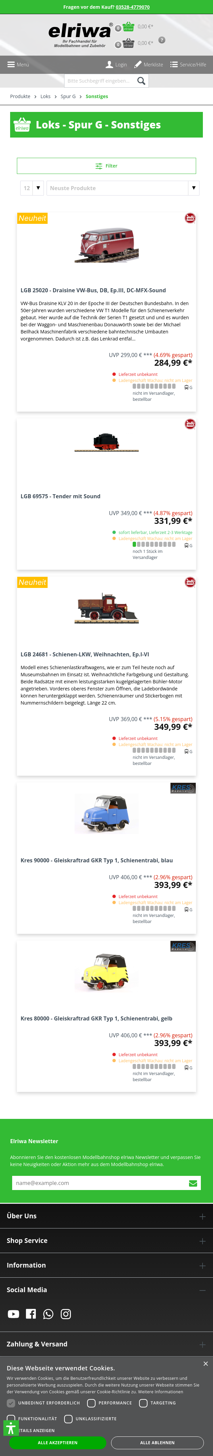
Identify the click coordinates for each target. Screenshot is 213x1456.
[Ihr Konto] (116, 64)
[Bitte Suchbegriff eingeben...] (98, 81)
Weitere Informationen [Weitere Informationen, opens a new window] (160, 1392)
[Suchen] (141, 81)
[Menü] (18, 64)
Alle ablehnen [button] (157, 1443)
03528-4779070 (133, 7)
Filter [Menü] (106, 165)
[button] (11, 1428)
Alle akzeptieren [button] (58, 1443)
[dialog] (106, 1406)
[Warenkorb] (132, 26)
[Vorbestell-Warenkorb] (132, 43)
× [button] (205, 1364)
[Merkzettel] (148, 64)
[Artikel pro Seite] (32, 188)
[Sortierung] (123, 188)
